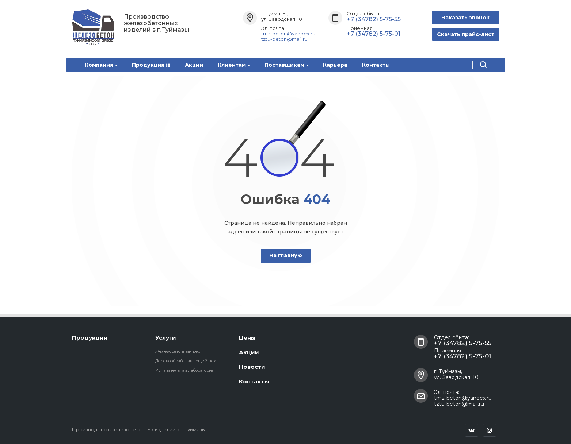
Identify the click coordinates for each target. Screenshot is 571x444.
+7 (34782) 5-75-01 (373, 33)
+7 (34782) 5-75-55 (374, 19)
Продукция (151, 65)
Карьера (335, 65)
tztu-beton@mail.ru (284, 39)
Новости (252, 366)
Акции (194, 65)
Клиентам (234, 65)
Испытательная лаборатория (184, 370)
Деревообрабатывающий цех (185, 360)
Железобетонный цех (177, 351)
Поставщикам (286, 65)
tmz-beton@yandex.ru (288, 33)
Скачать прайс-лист (465, 34)
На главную (285, 255)
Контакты (376, 65)
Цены (247, 337)
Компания (101, 65)
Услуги (165, 337)
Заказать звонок (466, 17)
